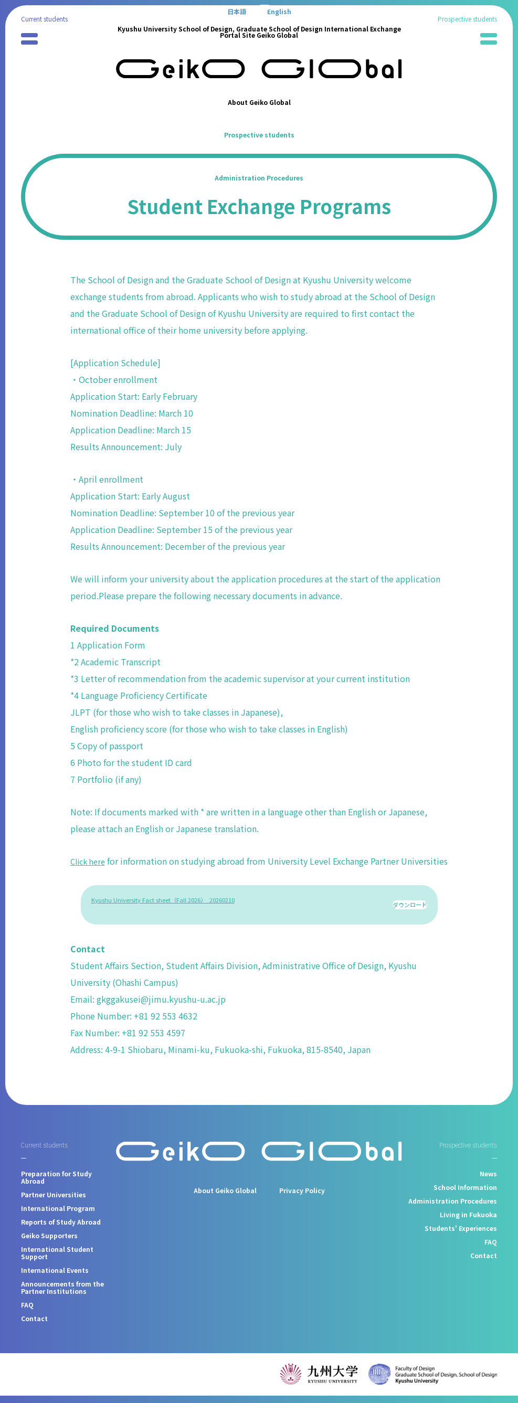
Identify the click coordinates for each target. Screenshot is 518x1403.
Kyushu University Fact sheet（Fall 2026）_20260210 (163, 916)
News (488, 1180)
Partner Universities (53, 1201)
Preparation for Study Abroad (56, 1184)
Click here (89, 861)
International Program (58, 1215)
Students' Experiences (461, 1235)
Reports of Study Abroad (61, 1229)
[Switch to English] (279, 11)
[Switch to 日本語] (236, 11)
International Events (55, 1277)
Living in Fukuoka (468, 1221)
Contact (34, 1325)
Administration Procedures (259, 177)
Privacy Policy (302, 1197)
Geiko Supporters (49, 1242)
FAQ (27, 1312)
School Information (465, 1194)
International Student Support (57, 1260)
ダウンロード (410, 916)
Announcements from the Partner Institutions (62, 1295)
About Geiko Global (259, 102)
